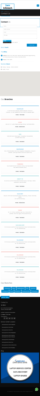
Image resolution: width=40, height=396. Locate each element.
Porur (11, 291)
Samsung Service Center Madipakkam (9, 332)
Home (2, 11)
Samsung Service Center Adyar (7, 327)
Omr (27, 288)
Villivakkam (35, 291)
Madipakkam (20, 288)
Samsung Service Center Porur (7, 342)
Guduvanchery (26, 291)
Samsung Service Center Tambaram (8, 336)
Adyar (13, 288)
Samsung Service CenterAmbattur (8, 339)
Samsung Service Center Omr (7, 329)
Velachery (33, 288)
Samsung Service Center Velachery (8, 335)
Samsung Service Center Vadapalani (8, 324)
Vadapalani (7, 288)
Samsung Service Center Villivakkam (8, 347)
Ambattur (17, 291)
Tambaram (5, 291)
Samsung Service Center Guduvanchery (9, 345)
